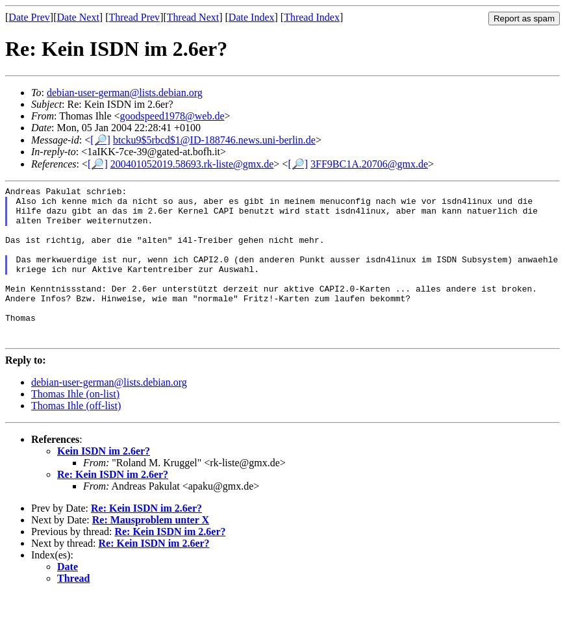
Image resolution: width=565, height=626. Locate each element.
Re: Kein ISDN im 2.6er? (112, 505)
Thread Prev (134, 17)
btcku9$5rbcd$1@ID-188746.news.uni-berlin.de (214, 139)
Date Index (252, 17)
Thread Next (193, 17)
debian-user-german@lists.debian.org (125, 92)
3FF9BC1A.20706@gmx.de (369, 163)
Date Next (78, 17)
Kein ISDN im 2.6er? (103, 482)
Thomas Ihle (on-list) (75, 425)
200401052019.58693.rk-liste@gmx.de (192, 163)
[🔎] (100, 139)
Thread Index (312, 17)
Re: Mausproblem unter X (150, 551)
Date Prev (29, 17)
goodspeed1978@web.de (172, 115)
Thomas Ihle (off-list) (76, 436)
